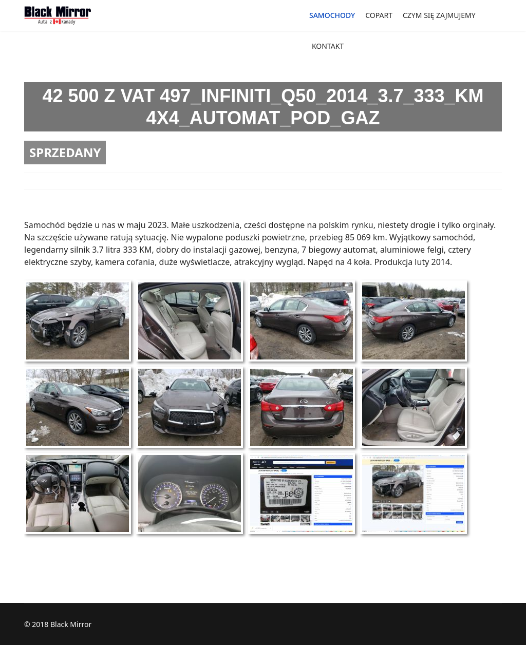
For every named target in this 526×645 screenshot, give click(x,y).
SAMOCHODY (332, 15)
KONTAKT (328, 46)
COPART (378, 15)
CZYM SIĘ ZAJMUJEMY (439, 15)
